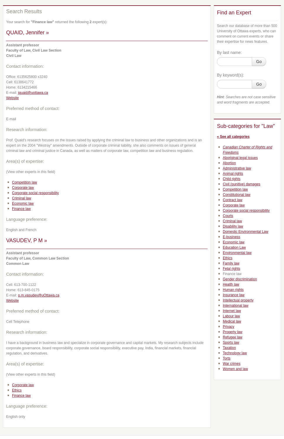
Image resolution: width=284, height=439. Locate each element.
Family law (231, 263)
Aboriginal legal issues (240, 158)
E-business (231, 237)
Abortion (229, 163)
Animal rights (233, 174)
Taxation (229, 348)
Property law (232, 332)
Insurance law (233, 295)
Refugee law (232, 337)
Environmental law (237, 253)
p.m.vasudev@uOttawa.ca (38, 295)
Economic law (23, 203)
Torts (226, 358)
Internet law (232, 311)
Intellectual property (238, 300)
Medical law (232, 321)
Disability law (233, 226)
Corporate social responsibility (35, 193)
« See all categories (233, 137)
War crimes (231, 364)
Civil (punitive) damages (241, 184)
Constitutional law (236, 195)
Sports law (231, 342)
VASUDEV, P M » (26, 240)
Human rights (233, 290)
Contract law (232, 200)
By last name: (229, 52)
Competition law (24, 182)
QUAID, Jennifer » (27, 32)
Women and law (235, 369)
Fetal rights (231, 269)
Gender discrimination (240, 279)
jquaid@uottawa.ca (33, 93)
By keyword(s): (230, 75)
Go (259, 61)
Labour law (231, 316)
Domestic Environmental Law (245, 232)
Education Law (234, 247)
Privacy (228, 327)
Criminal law (21, 198)
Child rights (231, 179)
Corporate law (23, 188)
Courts (228, 216)
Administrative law (237, 168)
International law (235, 306)
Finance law (21, 209)
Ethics (17, 390)
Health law (231, 284)
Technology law (235, 353)
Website (12, 98)
